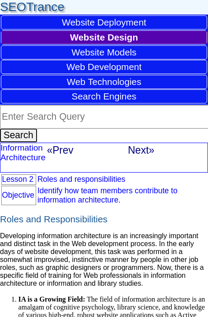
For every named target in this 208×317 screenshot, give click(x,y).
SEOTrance (32, 7)
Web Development (104, 67)
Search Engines (104, 96)
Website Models (104, 52)
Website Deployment (104, 22)
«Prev (60, 150)
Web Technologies (104, 82)
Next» (141, 150)
